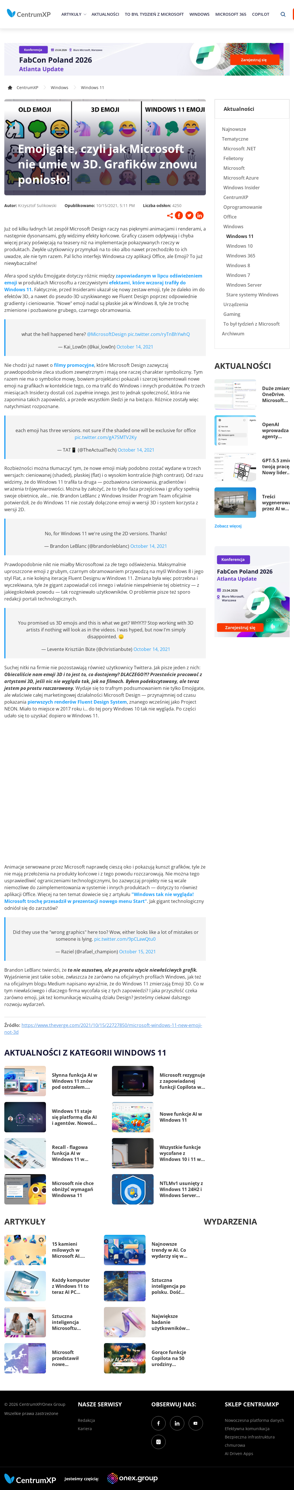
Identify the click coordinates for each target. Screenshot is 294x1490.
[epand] (84, 14)
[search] (283, 14)
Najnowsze (234, 129)
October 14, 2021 (135, 347)
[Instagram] (158, 1442)
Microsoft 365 (230, 14)
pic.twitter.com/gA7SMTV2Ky (106, 437)
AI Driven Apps (239, 1453)
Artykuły (71, 14)
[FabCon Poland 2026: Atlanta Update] (147, 59)
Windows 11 (92, 87)
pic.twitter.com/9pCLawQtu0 (125, 939)
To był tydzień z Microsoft (154, 14)
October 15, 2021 (137, 951)
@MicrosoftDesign (107, 334)
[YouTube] (196, 1423)
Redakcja (86, 1420)
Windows (199, 14)
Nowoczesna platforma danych (254, 1420)
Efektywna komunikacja (247, 1428)
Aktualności (105, 14)
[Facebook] (158, 1423)
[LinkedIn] (177, 1423)
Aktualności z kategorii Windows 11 (85, 1052)
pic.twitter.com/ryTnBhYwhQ (159, 334)
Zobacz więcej (227, 526)
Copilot (260, 14)
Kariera (85, 1428)
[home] (28, 13)
